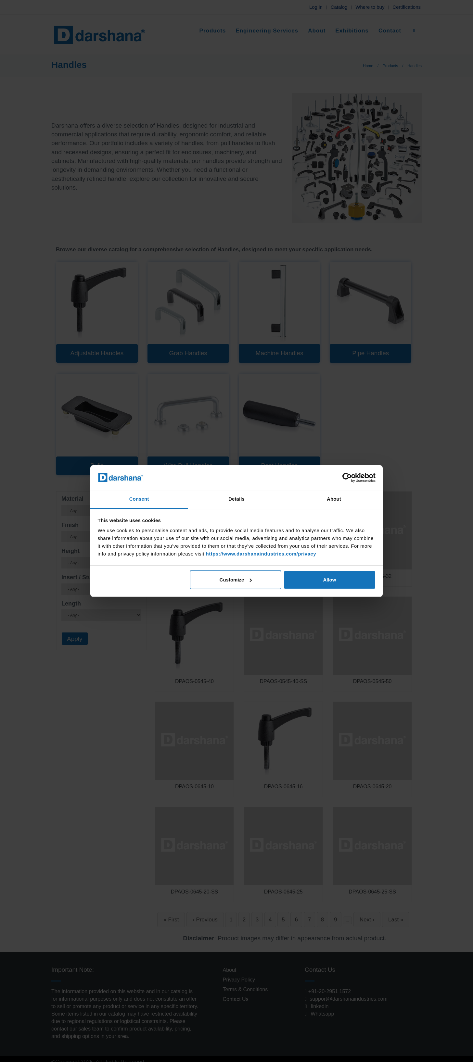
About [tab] (334, 499)
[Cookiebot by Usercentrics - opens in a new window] (347, 477)
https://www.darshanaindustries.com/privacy (261, 553)
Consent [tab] (139, 499)
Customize (236, 579)
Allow (329, 579)
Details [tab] (236, 499)
